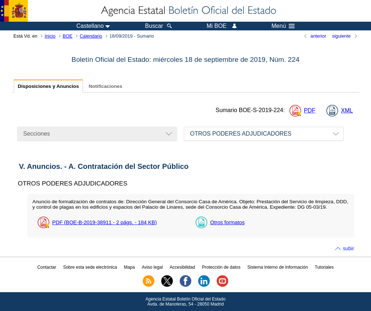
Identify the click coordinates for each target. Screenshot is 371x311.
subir (348, 248)
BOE (67, 36)
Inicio (50, 36)
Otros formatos (227, 222)
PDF (310, 110)
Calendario (91, 36)
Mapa (129, 267)
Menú (283, 26)
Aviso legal (152, 267)
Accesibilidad (182, 267)
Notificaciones (105, 86)
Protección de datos (221, 267)
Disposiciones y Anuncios (48, 86)
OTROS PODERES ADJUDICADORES (240, 134)
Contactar (46, 267)
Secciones (36, 134)
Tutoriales (324, 267)
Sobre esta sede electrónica (90, 267)
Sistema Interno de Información (277, 267)
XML (347, 110)
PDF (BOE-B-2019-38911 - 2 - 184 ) (104, 222)
